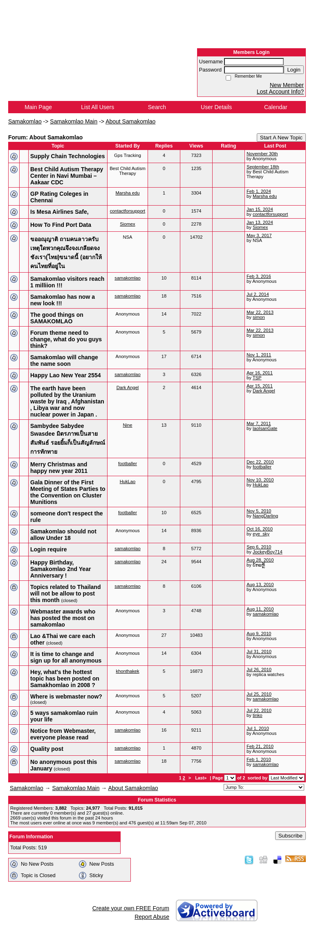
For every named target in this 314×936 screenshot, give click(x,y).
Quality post (46, 749)
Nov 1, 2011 (259, 354)
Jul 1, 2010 (258, 728)
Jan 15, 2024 (260, 209)
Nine (127, 425)
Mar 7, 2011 (259, 423)
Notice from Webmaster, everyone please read (63, 734)
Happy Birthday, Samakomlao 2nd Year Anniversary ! (60, 569)
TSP (257, 377)
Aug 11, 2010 (260, 609)
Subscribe (290, 836)
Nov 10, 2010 (260, 479)
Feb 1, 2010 (259, 759)
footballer (127, 463)
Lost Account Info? (280, 91)
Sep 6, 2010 (259, 546)
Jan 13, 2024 (260, 222)
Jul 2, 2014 (258, 294)
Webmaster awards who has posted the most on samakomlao (62, 618)
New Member (287, 85)
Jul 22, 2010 (259, 710)
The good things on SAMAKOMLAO (56, 318)
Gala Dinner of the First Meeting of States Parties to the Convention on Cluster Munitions (67, 492)
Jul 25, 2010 (259, 694)
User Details (216, 107)
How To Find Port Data (60, 225)
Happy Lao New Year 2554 (65, 375)
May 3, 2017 (259, 235)
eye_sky (261, 533)
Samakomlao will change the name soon (64, 360)
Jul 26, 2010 (259, 669)
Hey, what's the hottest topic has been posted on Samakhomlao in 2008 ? (64, 678)
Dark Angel (128, 387)
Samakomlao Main (73, 121)
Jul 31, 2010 (259, 651)
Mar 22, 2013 (260, 312)
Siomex (127, 224)
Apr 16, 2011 (260, 372)
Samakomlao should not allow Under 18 (63, 534)
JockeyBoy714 (268, 551)
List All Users (97, 107)
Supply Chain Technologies (67, 156)
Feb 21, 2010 (260, 746)
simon (259, 317)
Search (157, 107)
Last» (201, 777)
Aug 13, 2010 (260, 584)
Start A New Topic (281, 137)
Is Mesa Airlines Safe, (59, 211)
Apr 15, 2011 (260, 385)
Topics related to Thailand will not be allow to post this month (65, 593)
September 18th (263, 166)
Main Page (38, 107)
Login (294, 70)
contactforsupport (127, 210)
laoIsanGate (265, 428)
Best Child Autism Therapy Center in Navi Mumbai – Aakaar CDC (66, 176)
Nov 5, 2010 (259, 510)
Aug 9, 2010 (259, 633)
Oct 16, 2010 (260, 528)
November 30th (262, 153)
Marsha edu (127, 192)
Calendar (275, 107)
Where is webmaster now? (66, 696)
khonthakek (127, 671)
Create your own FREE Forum (130, 908)
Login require (48, 549)
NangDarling (265, 515)
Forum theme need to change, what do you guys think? (66, 339)
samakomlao (127, 277)
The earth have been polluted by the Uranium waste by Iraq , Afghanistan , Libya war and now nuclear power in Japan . (67, 401)
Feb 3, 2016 (259, 276)
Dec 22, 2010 (260, 461)
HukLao (128, 481)
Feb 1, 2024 (259, 191)
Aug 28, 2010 (260, 560)
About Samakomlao (130, 121)
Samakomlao (25, 121)
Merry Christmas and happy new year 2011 (58, 467)
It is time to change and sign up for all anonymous (65, 657)
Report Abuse (152, 917)
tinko (257, 715)
